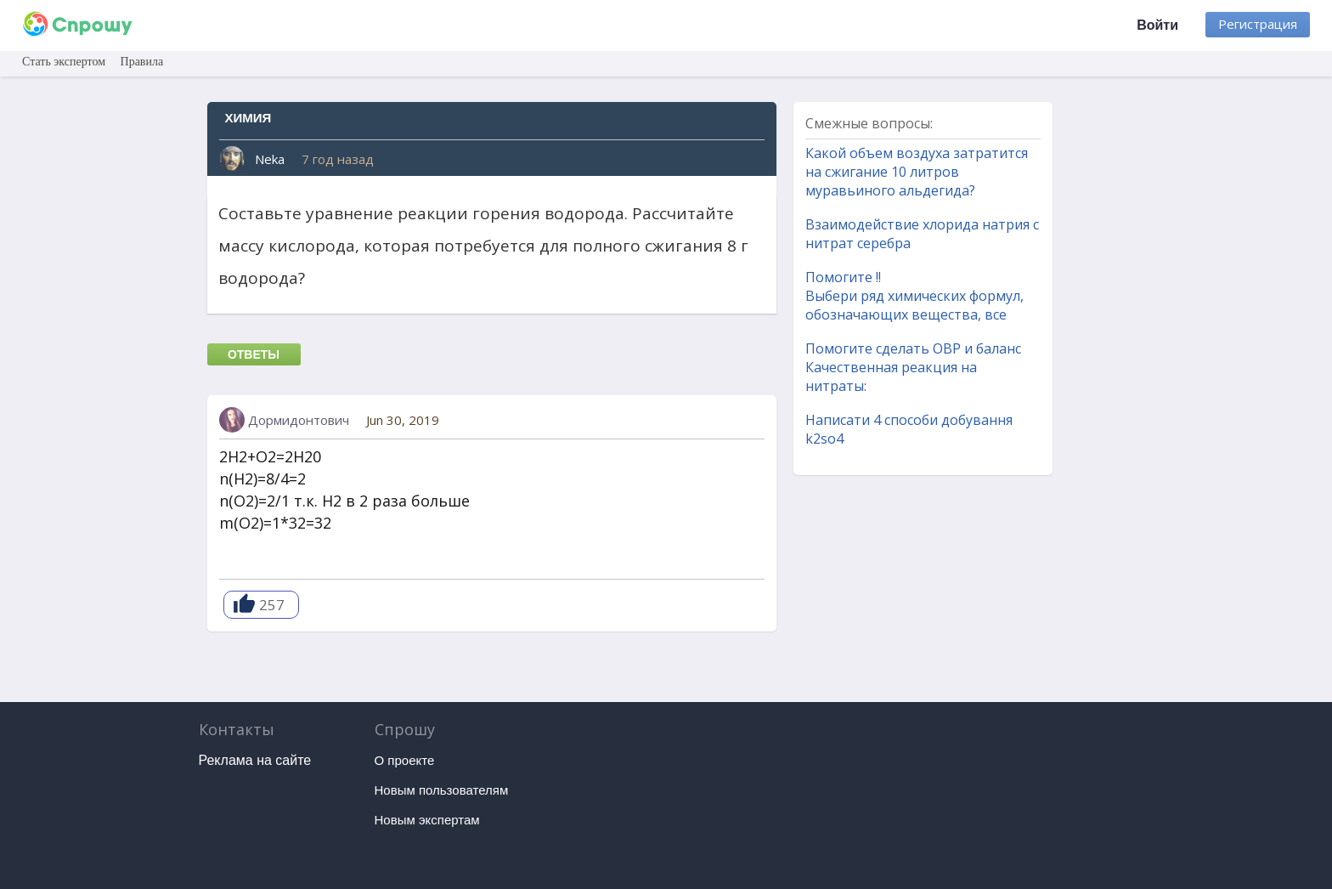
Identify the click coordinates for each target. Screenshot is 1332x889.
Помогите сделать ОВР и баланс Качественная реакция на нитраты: (913, 367)
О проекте (405, 760)
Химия (248, 117)
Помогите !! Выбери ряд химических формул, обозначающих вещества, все (914, 296)
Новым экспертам (427, 820)
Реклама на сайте (255, 760)
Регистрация (1257, 23)
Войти (1157, 25)
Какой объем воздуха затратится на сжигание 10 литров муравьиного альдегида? (916, 172)
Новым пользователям (442, 790)
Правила (142, 61)
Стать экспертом (63, 61)
